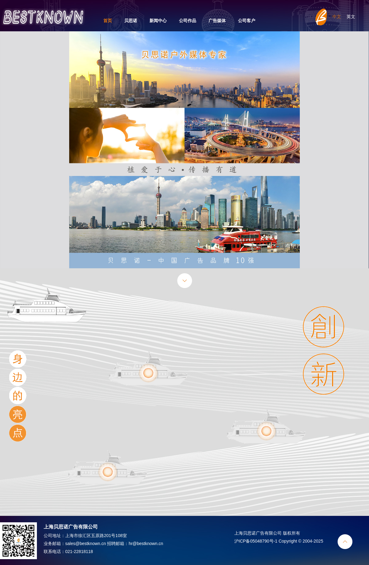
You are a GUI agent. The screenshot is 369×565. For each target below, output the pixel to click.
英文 (351, 16)
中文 (336, 16)
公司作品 (187, 20)
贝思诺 (130, 20)
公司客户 (246, 20)
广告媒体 (217, 20)
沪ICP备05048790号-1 (255, 541)
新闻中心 (158, 20)
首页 (107, 20)
